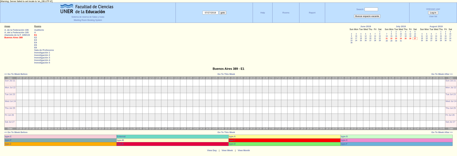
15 (380, 36)
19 (366, 38)
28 (375, 40)
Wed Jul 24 (10, 101)
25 (361, 40)
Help (262, 12)
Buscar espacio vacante (367, 16)
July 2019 (401, 26)
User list (433, 16)
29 (380, 40)
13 (370, 36)
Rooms (285, 12)
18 (361, 38)
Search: (360, 9)
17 (356, 38)
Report (312, 12)
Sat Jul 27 (10, 122)
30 (351, 43)
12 (366, 36)
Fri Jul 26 (9, 115)
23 (351, 40)
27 (370, 40)
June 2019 (365, 26)
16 (351, 38)
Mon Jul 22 (10, 87)
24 (356, 40)
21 (375, 38)
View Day (212, 150)
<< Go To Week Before (16, 74)
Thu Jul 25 (10, 108)
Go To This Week (226, 74)
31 (401, 41)
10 (356, 36)
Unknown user (433, 9)
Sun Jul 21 (10, 80)
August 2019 (436, 26)
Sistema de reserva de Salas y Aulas (87, 17)
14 (375, 36)
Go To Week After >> (442, 74)
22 (380, 38)
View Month (244, 150)
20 (370, 38)
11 (361, 36)
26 (366, 40)
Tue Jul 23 (10, 94)
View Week (227, 150)
